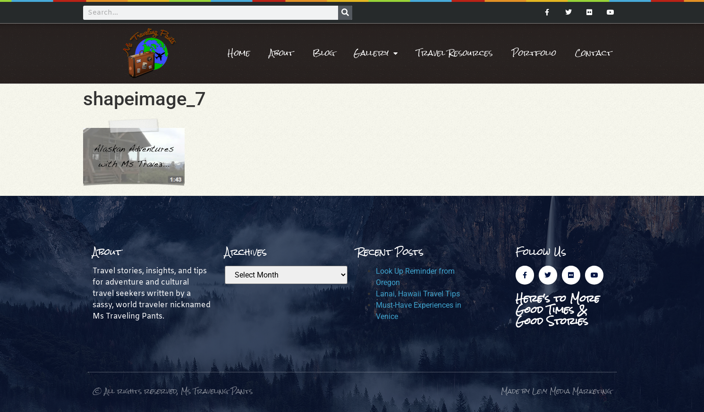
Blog (324, 53)
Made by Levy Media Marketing (556, 391)
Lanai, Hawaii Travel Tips (418, 293)
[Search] (345, 13)
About (281, 53)
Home (239, 53)
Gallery (376, 53)
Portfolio (534, 53)
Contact (593, 53)
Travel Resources (454, 53)
